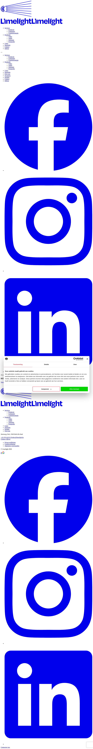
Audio (10, 38)
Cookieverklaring (10, 444)
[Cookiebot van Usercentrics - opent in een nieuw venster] (74, 358)
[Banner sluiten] (87, 359)
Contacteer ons (5, 747)
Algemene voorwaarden (12, 446)
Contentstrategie (13, 33)
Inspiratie (7, 45)
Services (7, 28)
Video (10, 36)
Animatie (11, 40)
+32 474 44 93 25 (6, 437)
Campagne (11, 31)
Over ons (7, 74)
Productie (11, 30)
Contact (7, 47)
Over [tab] (75, 364)
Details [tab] (46, 364)
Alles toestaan (74, 389)
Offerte (7, 48)
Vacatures (7, 76)
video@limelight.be (18, 437)
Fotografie (11, 42)
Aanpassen (46, 389)
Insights (7, 77)
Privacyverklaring (10, 442)
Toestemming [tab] (18, 364)
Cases (6, 43)
